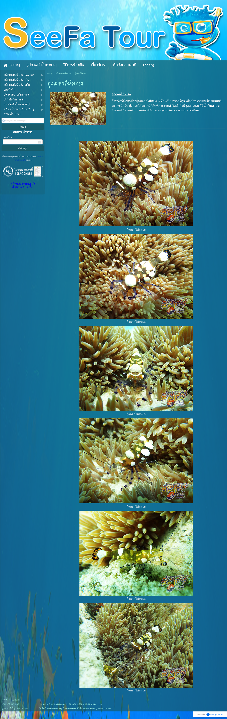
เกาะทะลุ (50, 73)
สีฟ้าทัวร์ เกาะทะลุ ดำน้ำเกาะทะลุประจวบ (23, 186)
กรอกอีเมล (7, 138)
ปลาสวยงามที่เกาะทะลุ (64, 73)
